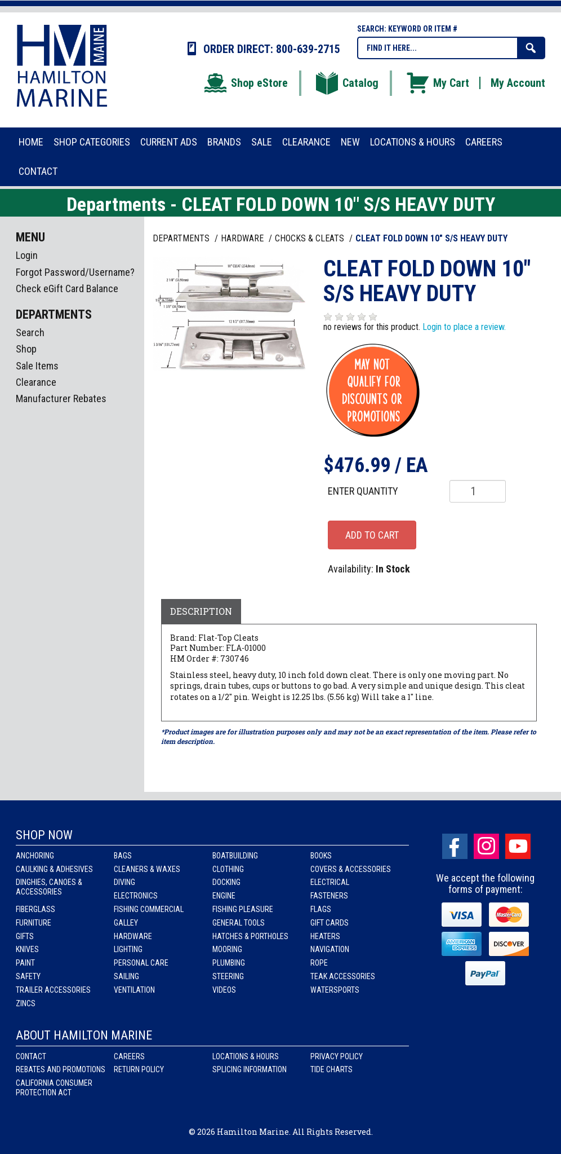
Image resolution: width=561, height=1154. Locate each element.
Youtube (518, 846)
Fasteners (329, 895)
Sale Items (37, 366)
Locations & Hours (245, 1056)
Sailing (126, 976)
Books (321, 855)
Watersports (334, 989)
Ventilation (134, 989)
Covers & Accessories (350, 869)
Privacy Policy (336, 1056)
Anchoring (35, 855)
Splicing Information (249, 1069)
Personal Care (141, 962)
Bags (123, 855)
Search (30, 332)
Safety (28, 976)
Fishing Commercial (149, 909)
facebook (455, 846)
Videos (224, 989)
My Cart (437, 83)
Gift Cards (329, 922)
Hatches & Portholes (250, 936)
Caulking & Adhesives (54, 869)
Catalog (346, 83)
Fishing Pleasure (242, 909)
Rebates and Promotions (60, 1069)
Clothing (228, 869)
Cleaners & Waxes (147, 869)
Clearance (36, 382)
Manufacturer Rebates (61, 398)
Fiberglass (35, 909)
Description (201, 611)
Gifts (25, 936)
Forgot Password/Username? (75, 272)
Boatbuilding (235, 855)
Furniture (33, 922)
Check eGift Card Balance (67, 288)
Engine (223, 895)
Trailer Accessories (53, 989)
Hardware (133, 936)
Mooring (227, 949)
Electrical (329, 882)
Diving (124, 882)
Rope (319, 962)
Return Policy (139, 1069)
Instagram (486, 846)
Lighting (128, 949)
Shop (26, 349)
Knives (27, 949)
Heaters (325, 936)
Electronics (136, 895)
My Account (518, 83)
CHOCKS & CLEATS (310, 238)
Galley (126, 922)
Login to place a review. (464, 326)
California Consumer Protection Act (54, 1087)
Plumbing (228, 962)
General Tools (238, 922)
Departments (182, 238)
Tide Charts (331, 1069)
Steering (228, 976)
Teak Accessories (342, 976)
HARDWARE (243, 238)
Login (27, 255)
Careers (129, 1056)
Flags (320, 909)
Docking (226, 882)
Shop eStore (245, 83)
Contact (31, 1056)
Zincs (25, 1003)
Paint (25, 962)
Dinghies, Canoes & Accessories (49, 887)
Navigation (329, 949)
